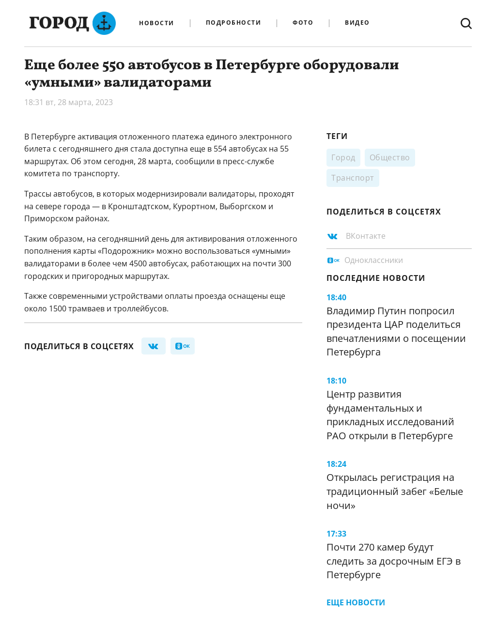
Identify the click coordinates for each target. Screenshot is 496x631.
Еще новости (355, 602)
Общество (390, 157)
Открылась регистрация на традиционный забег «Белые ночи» (394, 491)
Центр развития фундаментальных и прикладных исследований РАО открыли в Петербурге (390, 414)
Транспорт (352, 177)
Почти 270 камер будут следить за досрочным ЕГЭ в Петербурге (393, 560)
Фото (303, 23)
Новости (156, 23)
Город (343, 157)
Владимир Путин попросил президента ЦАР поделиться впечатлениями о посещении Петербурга (396, 331)
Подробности (234, 23)
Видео (357, 23)
